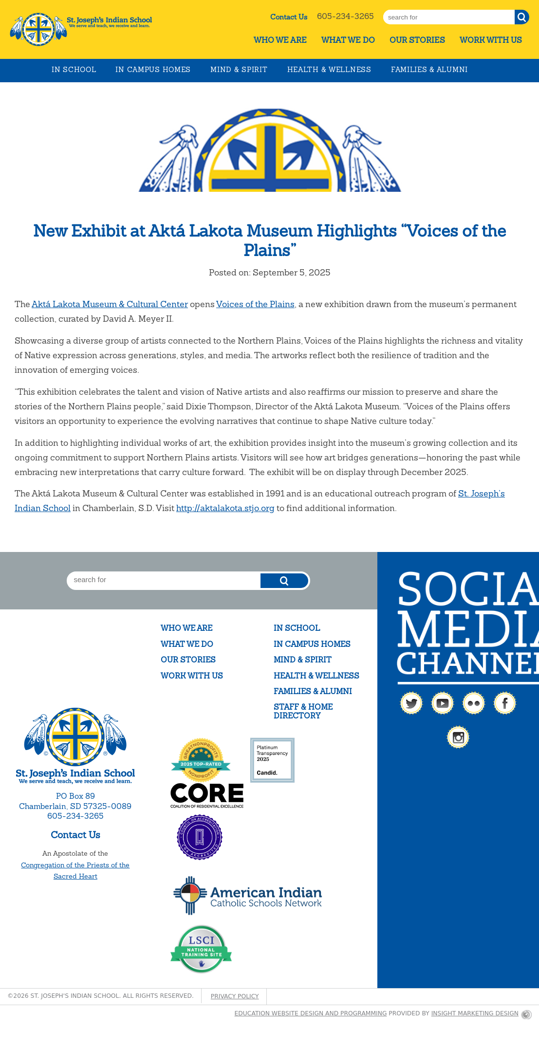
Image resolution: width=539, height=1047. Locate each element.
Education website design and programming (311, 1013)
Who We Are (280, 40)
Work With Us (491, 40)
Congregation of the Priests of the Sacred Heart (75, 871)
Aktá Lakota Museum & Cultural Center (110, 304)
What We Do (348, 40)
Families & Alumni (429, 69)
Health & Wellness (329, 69)
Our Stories (417, 40)
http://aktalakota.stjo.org (225, 508)
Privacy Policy (235, 996)
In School (74, 69)
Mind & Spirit (238, 69)
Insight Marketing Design (475, 1013)
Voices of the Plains (255, 304)
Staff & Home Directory (303, 711)
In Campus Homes (153, 69)
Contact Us (288, 17)
